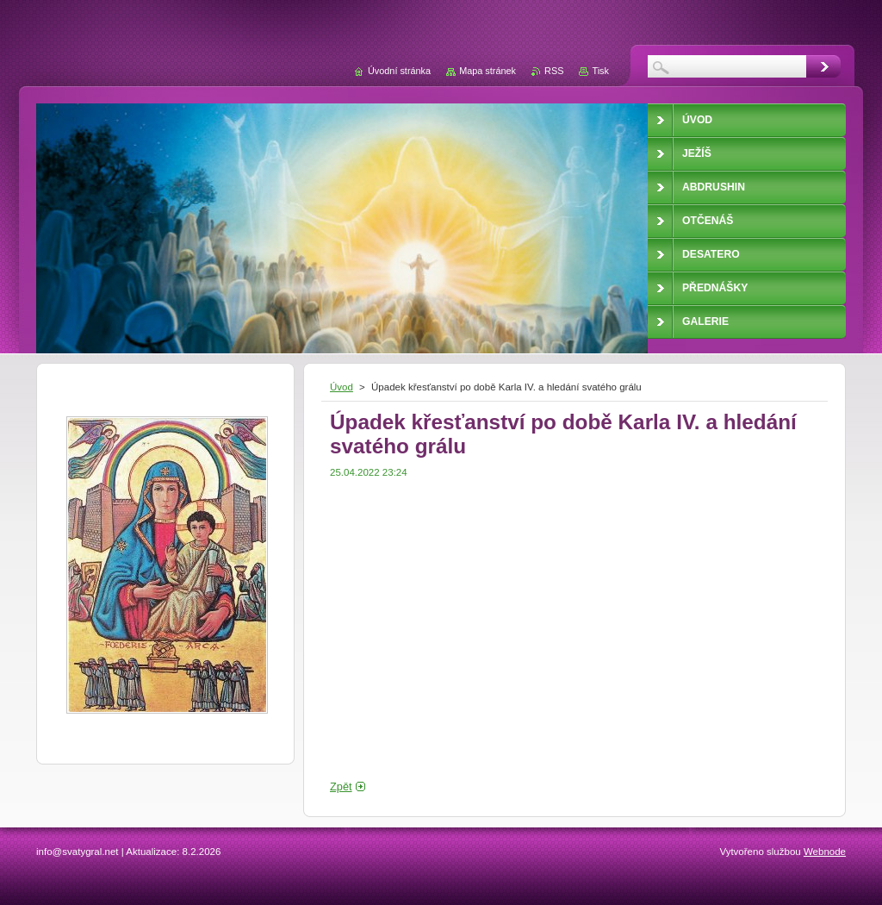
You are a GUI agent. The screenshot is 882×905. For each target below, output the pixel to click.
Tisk (600, 71)
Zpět (341, 786)
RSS (553, 71)
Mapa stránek (487, 71)
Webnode (825, 851)
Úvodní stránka (399, 71)
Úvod (341, 387)
